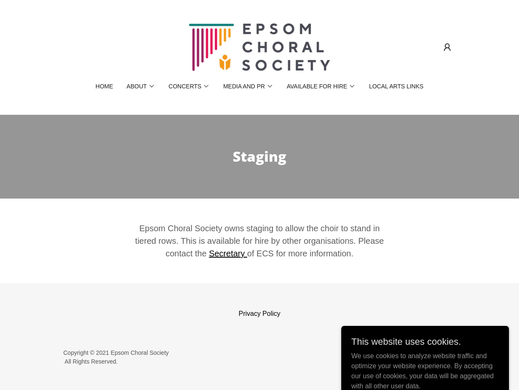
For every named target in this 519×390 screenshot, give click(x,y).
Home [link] (104, 86)
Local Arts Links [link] (396, 86)
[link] (259, 46)
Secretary (228, 253)
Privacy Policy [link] (259, 313)
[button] (447, 47)
